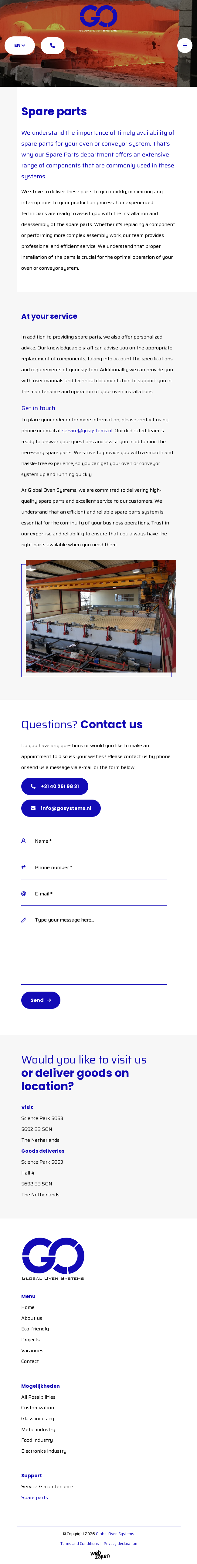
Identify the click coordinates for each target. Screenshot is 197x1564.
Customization (37, 1407)
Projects (30, 1339)
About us (31, 1318)
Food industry (37, 1440)
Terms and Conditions (79, 1543)
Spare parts (34, 1497)
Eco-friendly (35, 1329)
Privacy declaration (120, 1543)
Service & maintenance (47, 1486)
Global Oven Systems (115, 1534)
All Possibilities (38, 1397)
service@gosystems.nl (87, 430)
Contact (30, 1361)
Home (28, 1307)
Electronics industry (43, 1451)
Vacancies (32, 1350)
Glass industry (37, 1418)
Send (37, 1000)
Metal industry (38, 1429)
